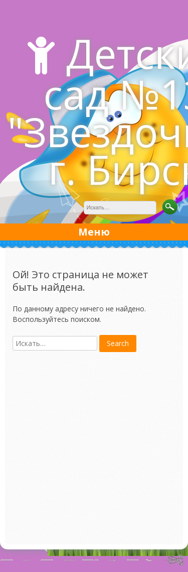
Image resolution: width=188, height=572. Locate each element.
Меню (94, 232)
